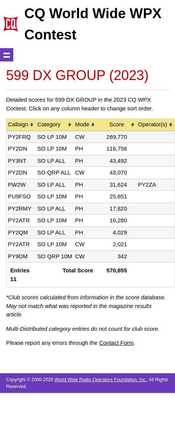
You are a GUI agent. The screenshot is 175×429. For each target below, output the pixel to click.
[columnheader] (21, 125)
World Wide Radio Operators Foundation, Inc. (101, 379)
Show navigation (6, 54)
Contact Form (116, 342)
